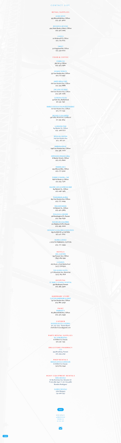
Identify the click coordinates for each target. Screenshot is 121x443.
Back (60, 409)
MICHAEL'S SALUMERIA (60, 115)
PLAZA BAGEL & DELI (60, 197)
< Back (5, 436)
